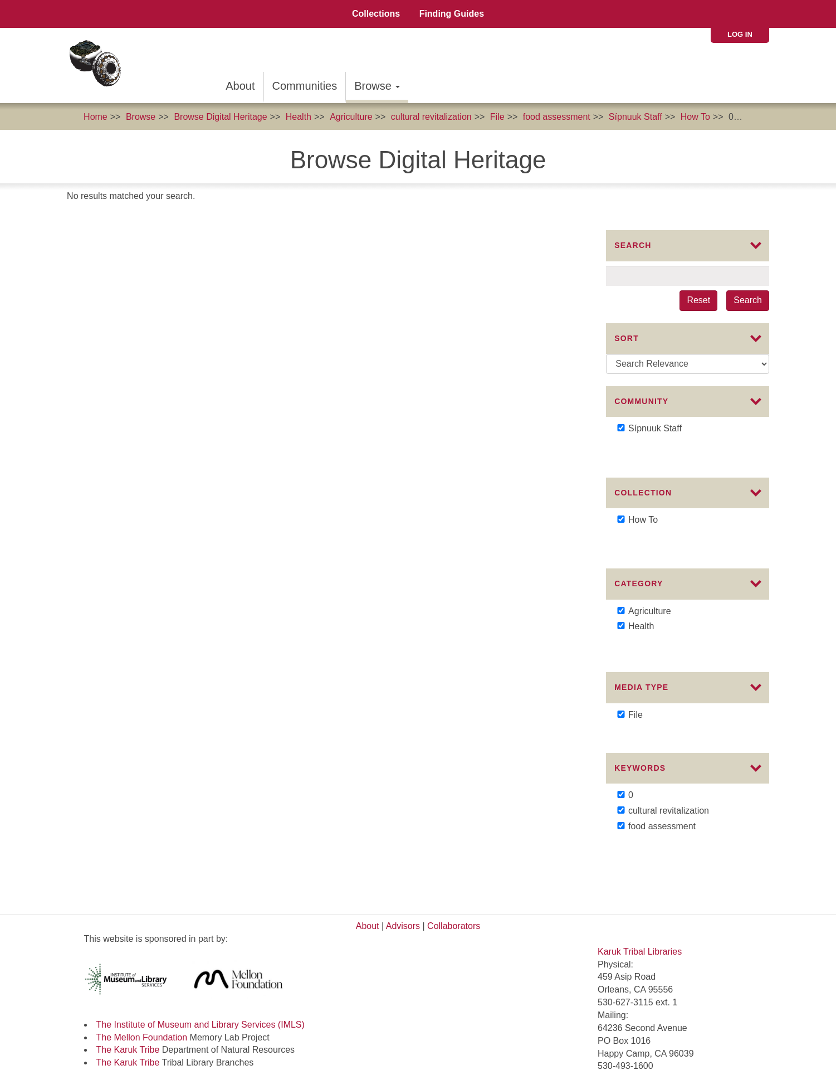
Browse (377, 86)
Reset (698, 300)
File (497, 116)
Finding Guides (451, 13)
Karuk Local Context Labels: (141, 1015)
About (240, 86)
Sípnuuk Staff (635, 116)
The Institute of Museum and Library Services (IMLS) (200, 938)
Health (298, 116)
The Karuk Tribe (128, 964)
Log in (739, 34)
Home (95, 116)
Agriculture (351, 116)
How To (695, 116)
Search (748, 300)
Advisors (403, 840)
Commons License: (123, 1003)
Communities (305, 86)
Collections (376, 13)
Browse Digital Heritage (220, 116)
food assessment (556, 116)
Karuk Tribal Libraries (640, 865)
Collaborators (453, 840)
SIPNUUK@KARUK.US (645, 1012)
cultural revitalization (431, 116)
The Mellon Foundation (142, 951)
